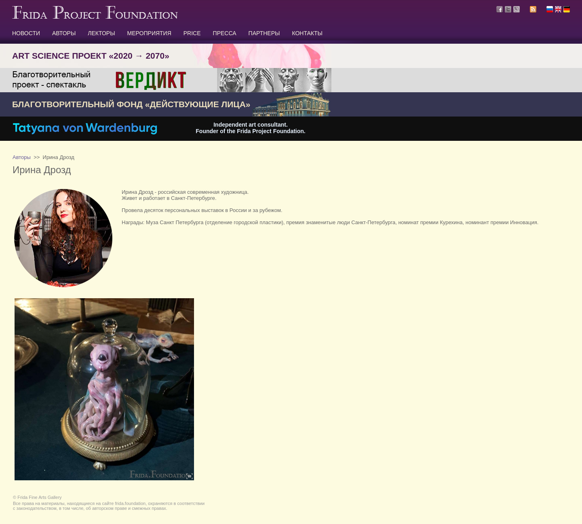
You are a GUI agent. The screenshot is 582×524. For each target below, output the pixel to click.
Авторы (22, 157)
